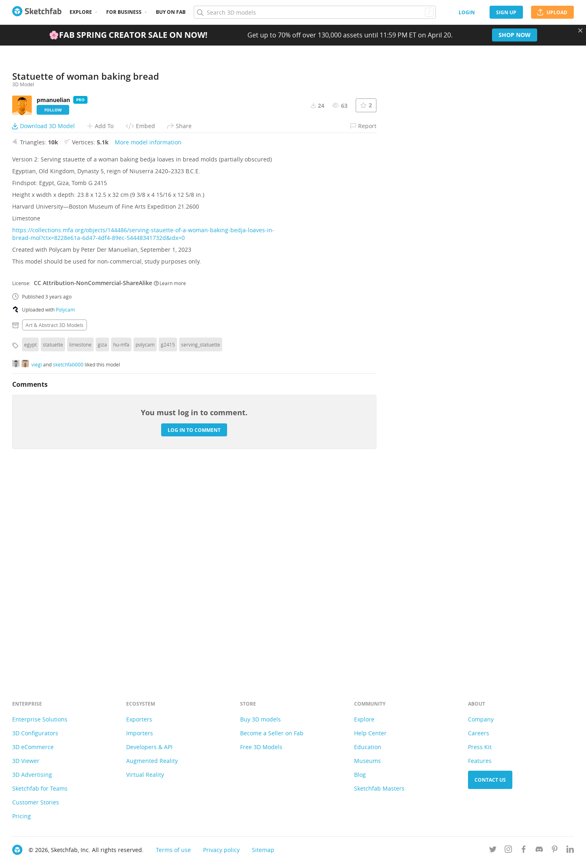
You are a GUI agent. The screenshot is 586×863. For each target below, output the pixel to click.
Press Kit (480, 747)
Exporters (139, 719)
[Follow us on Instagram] (508, 850)
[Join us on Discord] (539, 850)
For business (124, 12)
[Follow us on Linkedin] (570, 850)
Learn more (170, 486)
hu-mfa (121, 548)
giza (102, 548)
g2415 (168, 548)
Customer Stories (35, 802)
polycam (145, 548)
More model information (148, 346)
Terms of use (173, 850)
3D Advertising (32, 774)
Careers (478, 733)
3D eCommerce (33, 747)
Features (480, 761)
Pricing (21, 816)
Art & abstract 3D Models (54, 528)
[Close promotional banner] (580, 30)
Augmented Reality (152, 761)
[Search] (314, 12)
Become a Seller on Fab (272, 733)
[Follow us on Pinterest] (554, 850)
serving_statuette (200, 548)
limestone (80, 548)
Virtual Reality (145, 774)
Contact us (490, 779)
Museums (367, 761)
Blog (360, 774)
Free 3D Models (261, 747)
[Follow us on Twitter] (492, 850)
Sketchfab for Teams (40, 788)
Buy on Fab (171, 12)
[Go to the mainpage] (36, 12)
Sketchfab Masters (379, 788)
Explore (81, 12)
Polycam (65, 513)
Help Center (370, 733)
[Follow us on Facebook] (523, 850)
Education (367, 747)
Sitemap (263, 850)
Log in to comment (194, 633)
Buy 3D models (260, 719)
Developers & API (149, 747)
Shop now (515, 35)
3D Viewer (25, 761)
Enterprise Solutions (40, 719)
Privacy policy (221, 850)
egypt (30, 548)
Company (481, 719)
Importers (139, 733)
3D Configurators (35, 733)
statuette (53, 548)
